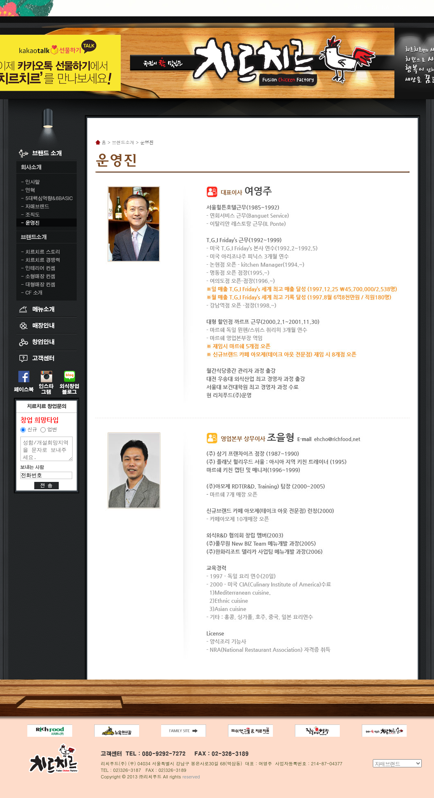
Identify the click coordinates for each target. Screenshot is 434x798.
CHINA (381, 7)
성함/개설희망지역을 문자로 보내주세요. (46, 449)
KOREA (358, 7)
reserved (191, 776)
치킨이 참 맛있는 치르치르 (217, 57)
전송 (46, 485)
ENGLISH (406, 7)
